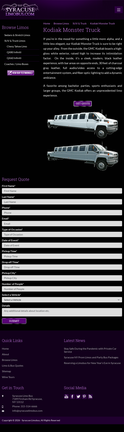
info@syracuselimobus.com (27, 410)
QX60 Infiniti (14, 57)
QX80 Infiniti (14, 52)
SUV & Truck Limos (14, 40)
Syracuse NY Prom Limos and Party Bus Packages (91, 357)
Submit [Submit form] (14, 321)
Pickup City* (9, 272)
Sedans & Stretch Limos (17, 35)
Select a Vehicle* (11, 294)
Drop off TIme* (10, 262)
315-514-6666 (29, 406)
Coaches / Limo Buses (16, 63)
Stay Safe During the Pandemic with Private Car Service (90, 350)
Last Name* (8, 196)
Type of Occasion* (12, 229)
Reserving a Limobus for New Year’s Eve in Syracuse (92, 362)
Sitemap (6, 371)
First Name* (8, 185)
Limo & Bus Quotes (12, 365)
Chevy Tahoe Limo (17, 46)
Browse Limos (9, 359)
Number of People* (13, 283)
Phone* (6, 207)
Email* (5, 218)
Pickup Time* (9, 251)
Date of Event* (10, 240)
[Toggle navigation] (119, 9)
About (5, 354)
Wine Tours (8, 377)
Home (5, 348)
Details (6, 305)
